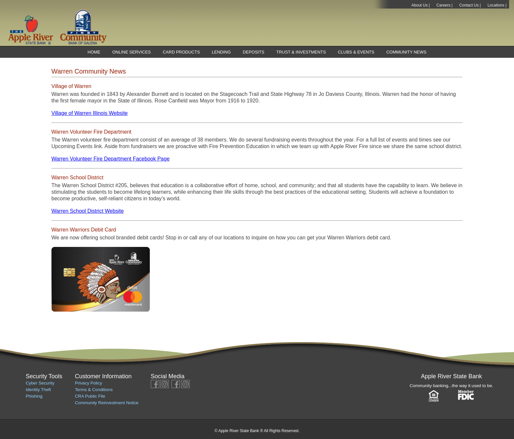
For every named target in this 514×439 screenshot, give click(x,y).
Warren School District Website (87, 211)
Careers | (444, 5)
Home (94, 52)
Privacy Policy (88, 383)
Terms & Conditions (94, 389)
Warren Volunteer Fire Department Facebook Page (110, 159)
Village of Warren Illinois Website (89, 113)
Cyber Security (40, 383)
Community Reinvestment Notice (106, 402)
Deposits (254, 52)
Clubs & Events (356, 52)
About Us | (420, 5)
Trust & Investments (301, 52)
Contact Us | (470, 5)
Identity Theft (38, 389)
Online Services (131, 52)
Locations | (496, 5)
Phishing (34, 396)
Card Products (181, 52)
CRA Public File (90, 396)
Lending (221, 52)
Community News (406, 52)
